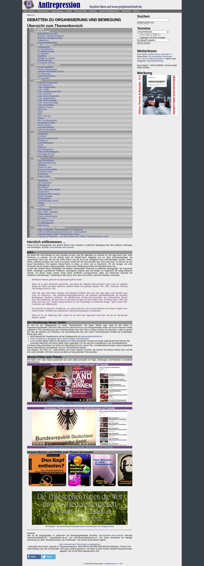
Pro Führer (42, 218)
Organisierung (57, 11)
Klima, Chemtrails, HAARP (49, 190)
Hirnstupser (39, 29)
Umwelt (68, 11)
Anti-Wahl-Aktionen (46, 127)
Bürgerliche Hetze (45, 172)
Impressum (114, 564)
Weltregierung (43, 185)
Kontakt (107, 564)
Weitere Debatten (41, 207)
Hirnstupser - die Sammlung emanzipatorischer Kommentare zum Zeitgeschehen (79, 526)
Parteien (37, 80)
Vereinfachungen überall (48, 201)
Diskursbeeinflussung (47, 163)
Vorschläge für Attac (46, 154)
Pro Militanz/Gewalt (46, 51)
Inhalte (40, 145)
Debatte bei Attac (45, 60)
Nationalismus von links (48, 34)
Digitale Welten (44, 176)
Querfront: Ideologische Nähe (50, 38)
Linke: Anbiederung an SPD (49, 92)
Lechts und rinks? (42, 31)
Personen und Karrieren (48, 138)
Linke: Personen (44, 94)
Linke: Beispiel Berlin (46, 98)
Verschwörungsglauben (44, 178)
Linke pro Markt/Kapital (47, 216)
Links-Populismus (45, 85)
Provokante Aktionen (46, 63)
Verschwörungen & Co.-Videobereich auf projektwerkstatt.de (80, 403)
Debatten (93, 11)
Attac (36, 132)
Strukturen (42, 136)
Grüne (40, 112)
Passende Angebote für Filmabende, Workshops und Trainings (80, 447)
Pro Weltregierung (45, 223)
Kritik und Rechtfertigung (48, 152)
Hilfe (152, 23)
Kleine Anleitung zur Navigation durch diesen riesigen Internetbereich (59, 339)
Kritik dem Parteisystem (48, 83)
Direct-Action (28, 11)
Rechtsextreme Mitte (46, 123)
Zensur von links (44, 167)
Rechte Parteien (44, 125)
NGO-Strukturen (44, 210)
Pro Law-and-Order (46, 221)
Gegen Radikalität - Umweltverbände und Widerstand (60, 230)
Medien (37, 158)
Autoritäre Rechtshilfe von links (51, 71)
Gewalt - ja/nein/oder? (44, 45)
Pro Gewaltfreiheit (45, 49)
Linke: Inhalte (43, 89)
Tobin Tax (42, 147)
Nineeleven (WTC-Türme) (48, 194)
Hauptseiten (43, 134)
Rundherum (43, 141)
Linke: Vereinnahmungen (48, 103)
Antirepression (43, 11)
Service (136, 11)
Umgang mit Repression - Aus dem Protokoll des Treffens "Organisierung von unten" (73, 236)
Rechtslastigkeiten (45, 149)
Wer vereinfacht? (45, 183)
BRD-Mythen (43, 187)
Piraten (41, 118)
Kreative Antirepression (47, 69)
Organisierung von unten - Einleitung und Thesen (58, 234)
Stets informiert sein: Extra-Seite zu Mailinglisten (79, 544)
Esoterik (41, 205)
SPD (40, 114)
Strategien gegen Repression (47, 65)
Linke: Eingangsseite (46, 87)
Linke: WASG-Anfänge (47, 100)
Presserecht (43, 174)
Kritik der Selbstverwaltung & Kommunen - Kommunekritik (62, 232)
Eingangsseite (44, 47)
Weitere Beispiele (45, 196)
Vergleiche (42, 56)
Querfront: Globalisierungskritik (51, 36)
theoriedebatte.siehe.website (62, 247)
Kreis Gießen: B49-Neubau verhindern (153, 54)
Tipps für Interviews (46, 161)
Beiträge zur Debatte (46, 58)
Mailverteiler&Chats (155, 61)
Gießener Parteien (45, 107)
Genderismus (43, 192)
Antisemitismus (44, 198)
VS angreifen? (44, 78)
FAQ (121, 564)
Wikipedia (42, 165)
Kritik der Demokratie (46, 129)
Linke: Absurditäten (46, 105)
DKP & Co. (42, 109)
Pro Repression (44, 74)
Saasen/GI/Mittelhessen (109, 11)
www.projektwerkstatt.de (91, 336)
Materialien (126, 11)
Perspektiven (43, 54)
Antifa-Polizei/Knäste (46, 76)
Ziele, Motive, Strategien (48, 212)
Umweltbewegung (45, 143)
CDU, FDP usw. (44, 116)
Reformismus (43, 225)
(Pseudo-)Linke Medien (47, 169)
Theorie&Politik (80, 11)
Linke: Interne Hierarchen (48, 96)
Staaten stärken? (45, 214)
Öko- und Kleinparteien (47, 120)
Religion (41, 203)
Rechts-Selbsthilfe (45, 67)
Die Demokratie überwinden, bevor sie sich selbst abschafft (155, 57)
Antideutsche (43, 40)
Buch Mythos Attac (45, 156)
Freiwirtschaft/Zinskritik (47, 43)
